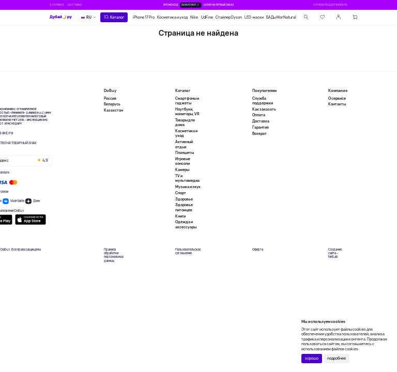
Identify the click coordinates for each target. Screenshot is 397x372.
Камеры (182, 169)
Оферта (257, 250)
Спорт (180, 193)
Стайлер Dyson (229, 17)
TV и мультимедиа (187, 178)
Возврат (259, 133)
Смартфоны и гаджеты (187, 100)
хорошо (311, 358)
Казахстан (113, 110)
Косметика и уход (172, 17)
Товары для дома (185, 122)
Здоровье (184, 199)
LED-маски (254, 17)
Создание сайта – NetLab (335, 253)
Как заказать (264, 109)
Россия (110, 98)
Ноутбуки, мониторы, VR (187, 111)
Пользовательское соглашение (188, 251)
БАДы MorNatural (281, 17)
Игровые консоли (182, 161)
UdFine (207, 17)
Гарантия (260, 127)
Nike (194, 17)
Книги (180, 216)
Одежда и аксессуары (185, 224)
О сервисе (57, 4)
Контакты (337, 104)
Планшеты (184, 152)
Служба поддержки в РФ (330, 4)
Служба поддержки (262, 100)
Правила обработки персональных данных (114, 255)
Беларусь (112, 104)
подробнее (336, 358)
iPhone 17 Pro (144, 17)
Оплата (258, 115)
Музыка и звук (188, 186)
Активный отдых (184, 144)
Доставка (75, 4)
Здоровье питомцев (184, 207)
